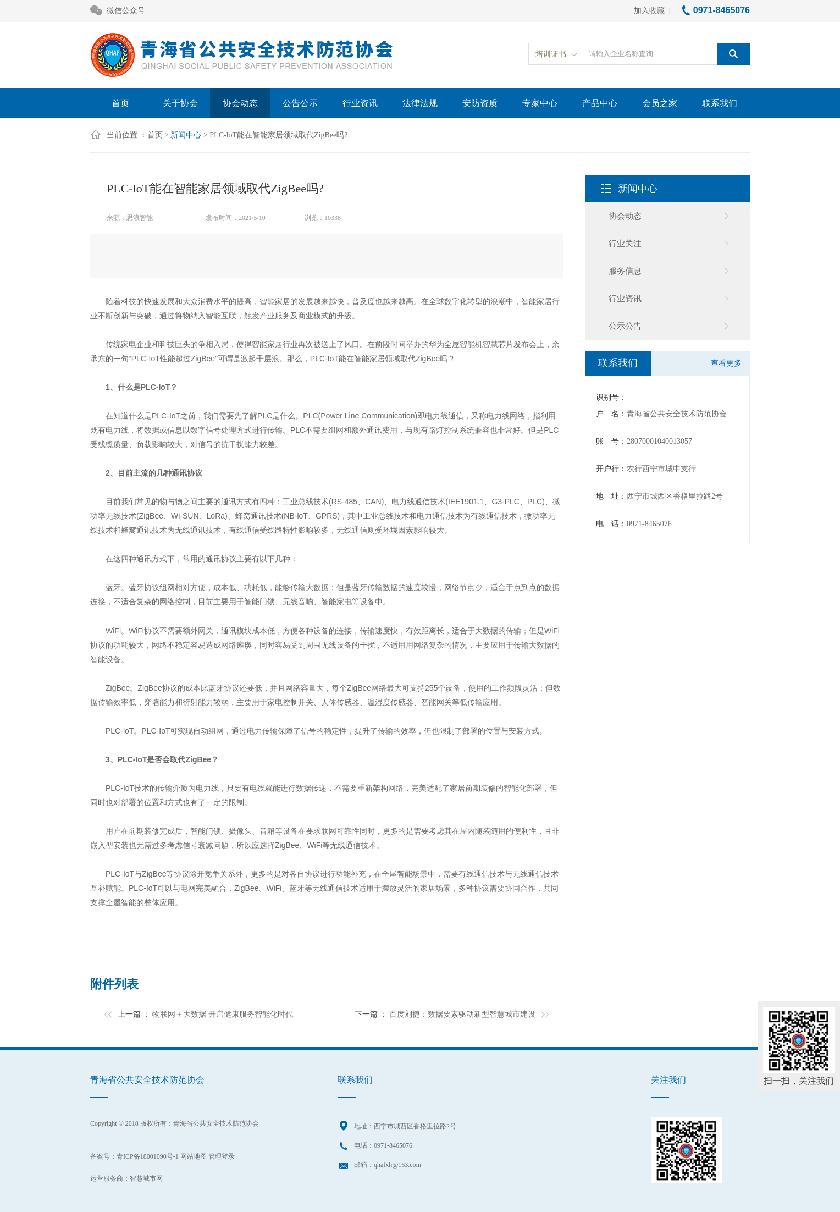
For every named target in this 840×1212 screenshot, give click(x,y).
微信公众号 (117, 11)
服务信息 (625, 271)
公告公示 (300, 103)
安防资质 (480, 103)
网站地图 (193, 1156)
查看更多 (726, 363)
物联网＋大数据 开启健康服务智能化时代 (222, 1014)
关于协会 (180, 103)
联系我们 (719, 103)
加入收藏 (649, 11)
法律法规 (420, 103)
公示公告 (625, 326)
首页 (120, 103)
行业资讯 (360, 103)
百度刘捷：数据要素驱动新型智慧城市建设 (462, 1014)
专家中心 (539, 103)
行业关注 (625, 243)
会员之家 (659, 103)
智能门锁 (259, 602)
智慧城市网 (146, 1178)
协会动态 (240, 103)
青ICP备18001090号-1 (148, 1156)
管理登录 (221, 1156)
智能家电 (336, 602)
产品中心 (599, 103)
